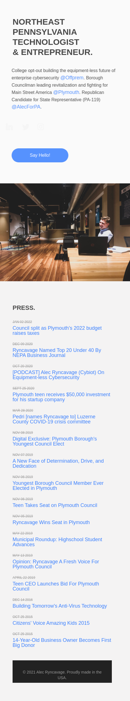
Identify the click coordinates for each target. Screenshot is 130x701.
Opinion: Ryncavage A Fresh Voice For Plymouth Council (56, 564)
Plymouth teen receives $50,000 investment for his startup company (61, 397)
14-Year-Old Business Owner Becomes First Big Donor (62, 642)
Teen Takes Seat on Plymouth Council (55, 505)
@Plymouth (65, 92)
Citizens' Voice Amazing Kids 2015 (51, 623)
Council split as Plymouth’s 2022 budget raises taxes (57, 330)
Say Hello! (39, 155)
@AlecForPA (25, 107)
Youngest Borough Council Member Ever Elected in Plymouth (58, 485)
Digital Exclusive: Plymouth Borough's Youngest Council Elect (55, 441)
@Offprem (70, 77)
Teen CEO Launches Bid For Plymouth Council (56, 586)
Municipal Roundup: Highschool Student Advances (57, 542)
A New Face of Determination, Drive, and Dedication (58, 463)
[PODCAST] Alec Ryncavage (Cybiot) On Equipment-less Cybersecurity (58, 375)
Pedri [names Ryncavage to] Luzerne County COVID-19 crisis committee (54, 419)
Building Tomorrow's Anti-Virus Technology (60, 606)
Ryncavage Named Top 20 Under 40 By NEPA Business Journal (57, 352)
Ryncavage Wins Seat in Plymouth (51, 522)
